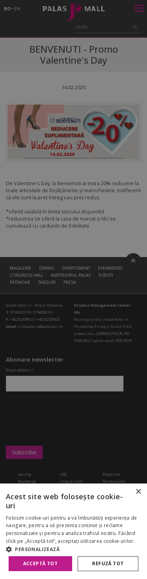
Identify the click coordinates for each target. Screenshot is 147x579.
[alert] (73, 289)
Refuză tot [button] (107, 563)
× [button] (138, 492)
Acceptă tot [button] (40, 563)
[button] (73, 549)
